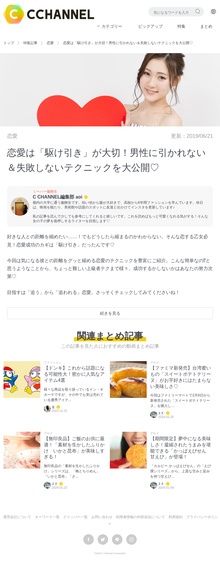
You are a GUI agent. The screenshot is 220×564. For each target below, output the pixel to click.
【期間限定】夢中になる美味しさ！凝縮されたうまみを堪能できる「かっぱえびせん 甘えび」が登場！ (180, 447)
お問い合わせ (101, 517)
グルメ (154, 362)
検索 (197, 11)
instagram (131, 539)
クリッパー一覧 (75, 517)
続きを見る (110, 313)
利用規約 (176, 517)
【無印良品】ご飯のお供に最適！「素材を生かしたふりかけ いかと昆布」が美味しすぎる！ (74, 447)
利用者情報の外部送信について (140, 517)
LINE (117, 539)
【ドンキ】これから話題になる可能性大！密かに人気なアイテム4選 (74, 374)
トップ (9, 43)
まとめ (206, 26)
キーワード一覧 (47, 517)
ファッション (52, 362)
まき (161, 413)
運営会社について (17, 517)
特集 (181, 26)
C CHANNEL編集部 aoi (57, 196)
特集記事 (30, 43)
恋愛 (50, 43)
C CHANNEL (49, 14)
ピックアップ (150, 26)
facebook (88, 539)
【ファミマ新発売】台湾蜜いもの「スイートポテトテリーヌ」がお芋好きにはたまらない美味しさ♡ (180, 377)
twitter (103, 539)
